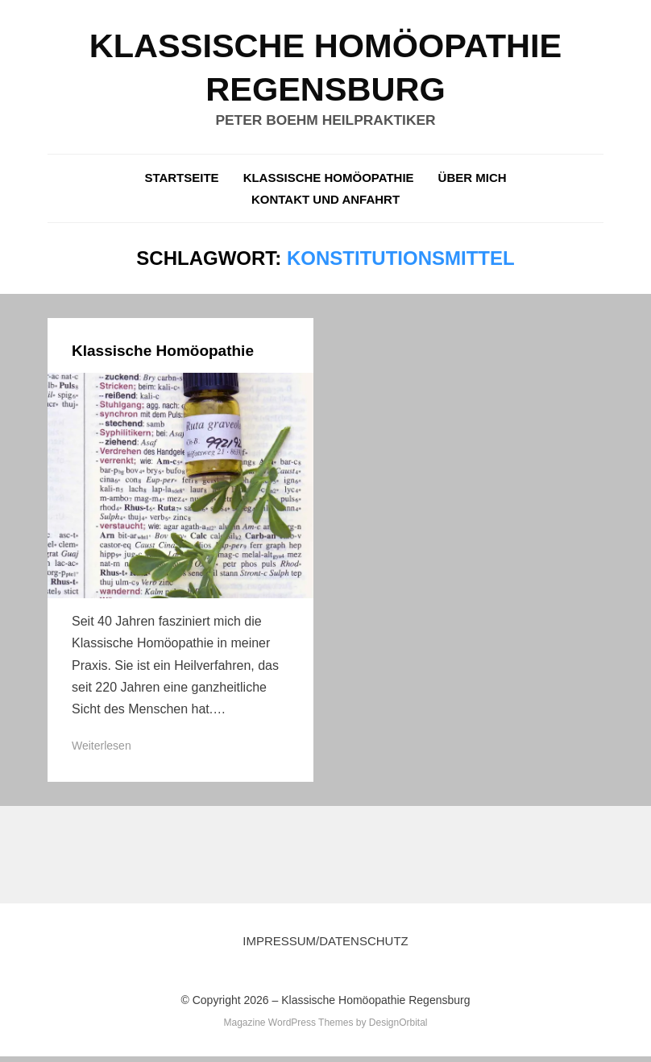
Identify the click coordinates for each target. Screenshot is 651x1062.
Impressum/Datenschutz (325, 947)
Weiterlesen (101, 751)
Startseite (181, 183)
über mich (472, 183)
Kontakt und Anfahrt (325, 205)
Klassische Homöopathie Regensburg (375, 1005)
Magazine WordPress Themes (288, 1028)
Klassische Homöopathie (328, 183)
